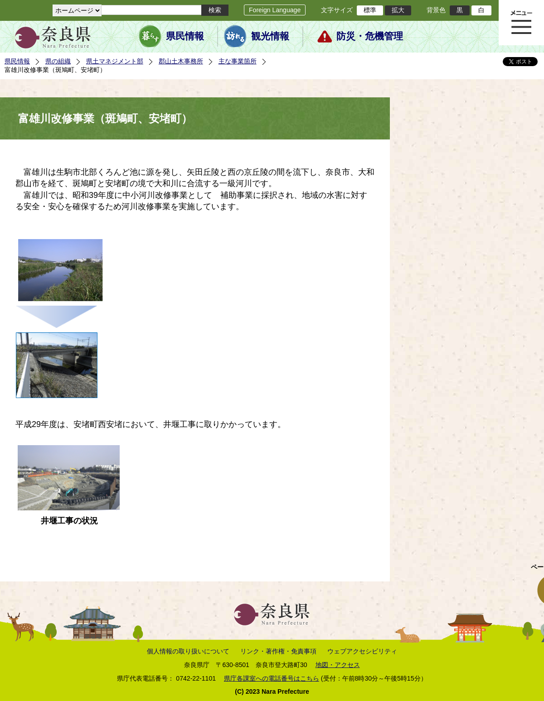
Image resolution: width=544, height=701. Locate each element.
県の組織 (58, 61)
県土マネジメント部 (114, 61)
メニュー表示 (521, 22)
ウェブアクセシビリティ (362, 651)
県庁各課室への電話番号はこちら (271, 678)
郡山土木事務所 (181, 61)
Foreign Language (275, 10)
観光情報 (270, 36)
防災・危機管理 (369, 36)
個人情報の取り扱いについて (188, 651)
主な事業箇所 (238, 61)
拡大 (398, 10)
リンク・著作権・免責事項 (278, 651)
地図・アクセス (338, 664)
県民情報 (185, 36)
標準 (370, 10)
